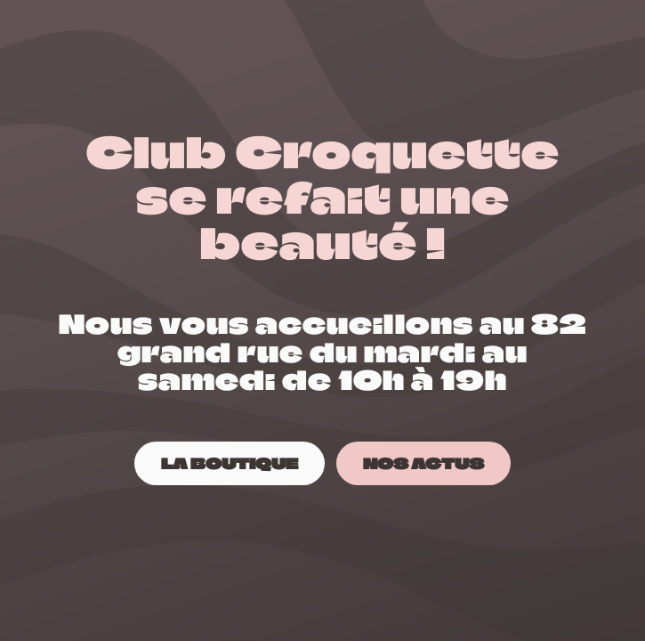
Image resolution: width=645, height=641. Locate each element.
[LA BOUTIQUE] (229, 463)
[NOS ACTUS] (423, 463)
